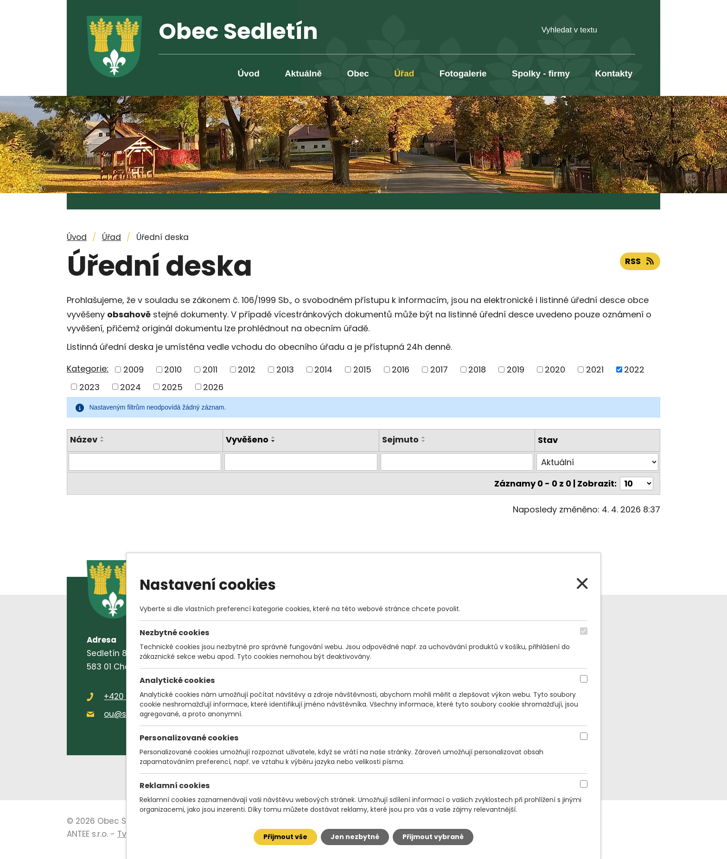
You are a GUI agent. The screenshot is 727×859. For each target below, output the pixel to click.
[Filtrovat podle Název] (145, 462)
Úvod (248, 73)
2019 (515, 369)
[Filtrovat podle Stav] (597, 462)
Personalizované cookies (189, 738)
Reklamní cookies (175, 786)
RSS (640, 261)
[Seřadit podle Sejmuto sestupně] (424, 441)
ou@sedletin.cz (134, 714)
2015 (362, 369)
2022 (634, 369)
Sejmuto (400, 439)
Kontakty (614, 73)
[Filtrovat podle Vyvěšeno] (300, 462)
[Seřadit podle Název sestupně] (102, 441)
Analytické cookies (177, 680)
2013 (285, 369)
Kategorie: (87, 368)
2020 (555, 369)
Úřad (404, 73)
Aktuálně (303, 73)
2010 (173, 369)
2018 (477, 369)
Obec (358, 73)
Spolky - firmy (541, 73)
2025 (172, 386)
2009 (133, 369)
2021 (595, 369)
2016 (400, 369)
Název (83, 439)
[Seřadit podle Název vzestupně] (102, 437)
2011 (210, 369)
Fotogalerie (463, 73)
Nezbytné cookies (175, 632)
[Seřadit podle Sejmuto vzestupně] (424, 437)
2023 (89, 386)
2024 (130, 386)
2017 (439, 369)
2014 (323, 369)
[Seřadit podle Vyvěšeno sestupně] (273, 441)
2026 (213, 386)
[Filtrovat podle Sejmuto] (457, 462)
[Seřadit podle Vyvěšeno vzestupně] (273, 437)
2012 (246, 369)
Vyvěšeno (247, 439)
